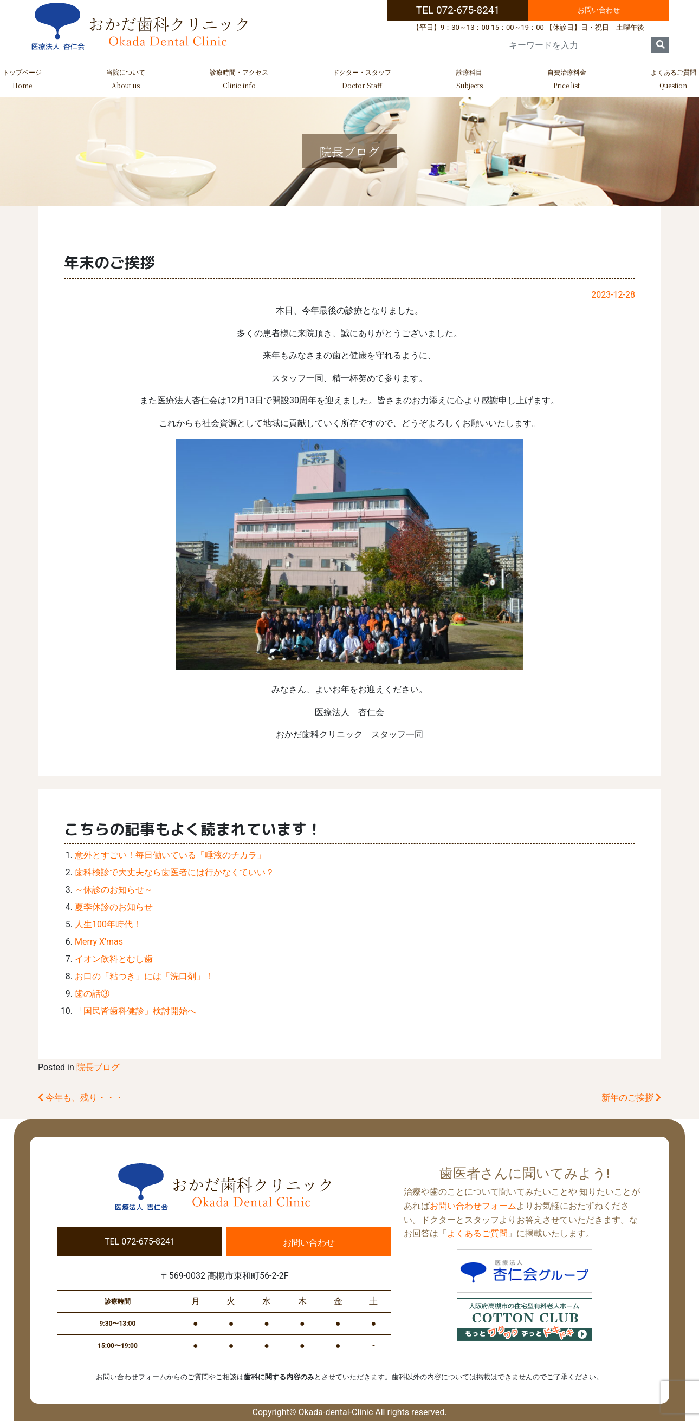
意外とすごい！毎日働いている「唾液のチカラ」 (170, 855)
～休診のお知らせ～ (114, 890)
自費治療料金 (566, 80)
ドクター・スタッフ (362, 80)
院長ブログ (98, 1067)
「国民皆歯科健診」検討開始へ (135, 1011)
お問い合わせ (599, 10)
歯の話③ (92, 993)
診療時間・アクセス (239, 80)
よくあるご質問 (673, 80)
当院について (125, 80)
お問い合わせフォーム (473, 1206)
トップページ (22, 80)
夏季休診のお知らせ (114, 907)
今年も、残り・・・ (81, 1097)
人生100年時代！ (108, 924)
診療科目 (469, 80)
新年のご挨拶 (631, 1097)
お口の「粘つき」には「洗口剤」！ (144, 976)
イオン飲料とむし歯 (114, 959)
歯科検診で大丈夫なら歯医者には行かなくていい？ (174, 872)
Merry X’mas (99, 942)
